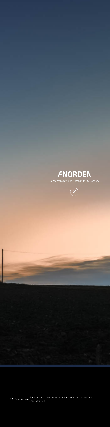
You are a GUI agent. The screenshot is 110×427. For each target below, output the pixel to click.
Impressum (51, 397)
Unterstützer (75, 397)
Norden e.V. (18, 399)
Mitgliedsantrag (37, 401)
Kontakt (41, 397)
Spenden (62, 397)
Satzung (88, 397)
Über (32, 397)
